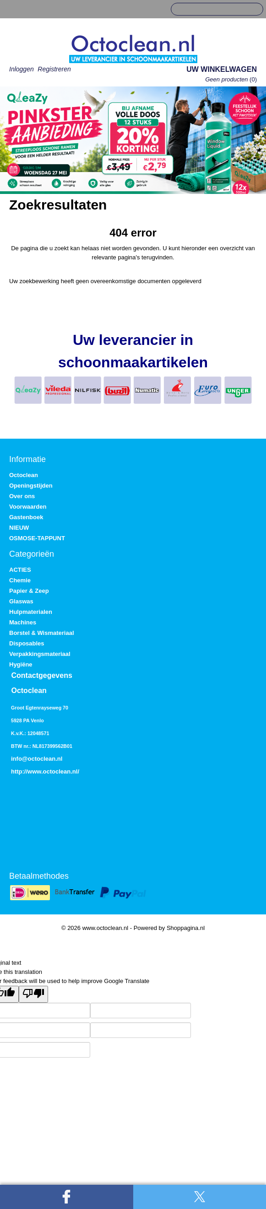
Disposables (26, 643)
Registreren (54, 69)
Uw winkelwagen (221, 69)
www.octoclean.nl (52, 771)
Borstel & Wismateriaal (41, 632)
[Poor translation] (33, 994)
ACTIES (20, 569)
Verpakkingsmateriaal (40, 653)
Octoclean (23, 475)
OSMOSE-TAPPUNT (37, 538)
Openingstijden (31, 485)
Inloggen (21, 69)
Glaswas (21, 601)
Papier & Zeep (29, 590)
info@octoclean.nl (36, 758)
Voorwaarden (27, 506)
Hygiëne (21, 664)
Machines (22, 622)
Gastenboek (26, 517)
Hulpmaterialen (30, 611)
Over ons (22, 496)
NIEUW (19, 527)
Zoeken (253, 9)
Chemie (20, 580)
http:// (19, 771)
